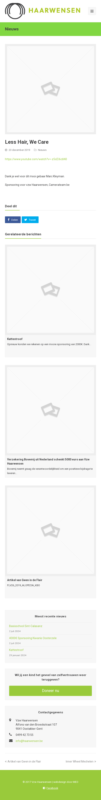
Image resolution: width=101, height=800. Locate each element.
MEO (75, 781)
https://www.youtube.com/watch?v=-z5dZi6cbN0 (36, 159)
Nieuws (42, 149)
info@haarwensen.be (29, 741)
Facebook (50, 788)
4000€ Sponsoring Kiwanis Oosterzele (33, 638)
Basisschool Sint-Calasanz (25, 626)
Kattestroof (14, 339)
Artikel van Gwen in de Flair (24, 580)
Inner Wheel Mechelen (81, 761)
